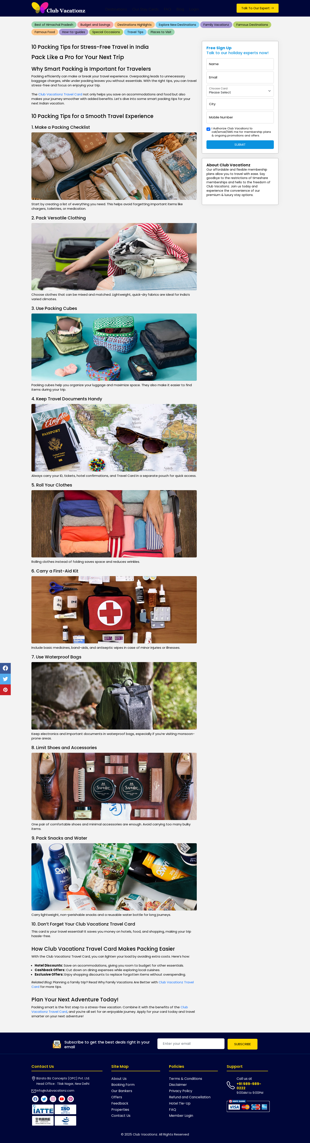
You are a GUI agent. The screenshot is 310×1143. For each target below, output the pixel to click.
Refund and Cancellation (190, 1097)
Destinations (116, 9)
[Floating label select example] (240, 91)
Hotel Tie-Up (180, 1103)
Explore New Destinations (177, 25)
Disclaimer (178, 1084)
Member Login (181, 1115)
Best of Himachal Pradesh (54, 25)
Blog (180, 9)
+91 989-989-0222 (249, 1085)
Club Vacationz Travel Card (60, 94)
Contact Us (120, 1115)
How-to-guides (73, 32)
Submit (240, 144)
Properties (120, 1109)
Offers (116, 1097)
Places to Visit (161, 32)
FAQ (167, 9)
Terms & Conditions (185, 1078)
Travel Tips (135, 32)
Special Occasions (106, 32)
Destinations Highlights (135, 25)
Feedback (119, 1103)
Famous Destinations (252, 25)
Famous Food (45, 32)
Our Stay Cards (145, 9)
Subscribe (242, 1044)
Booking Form (123, 1084)
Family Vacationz (216, 25)
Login (194, 9)
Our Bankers (121, 1090)
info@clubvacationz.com (55, 1090)
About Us (119, 1078)
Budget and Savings (95, 25)
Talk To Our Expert (257, 8)
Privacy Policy (180, 1090)
